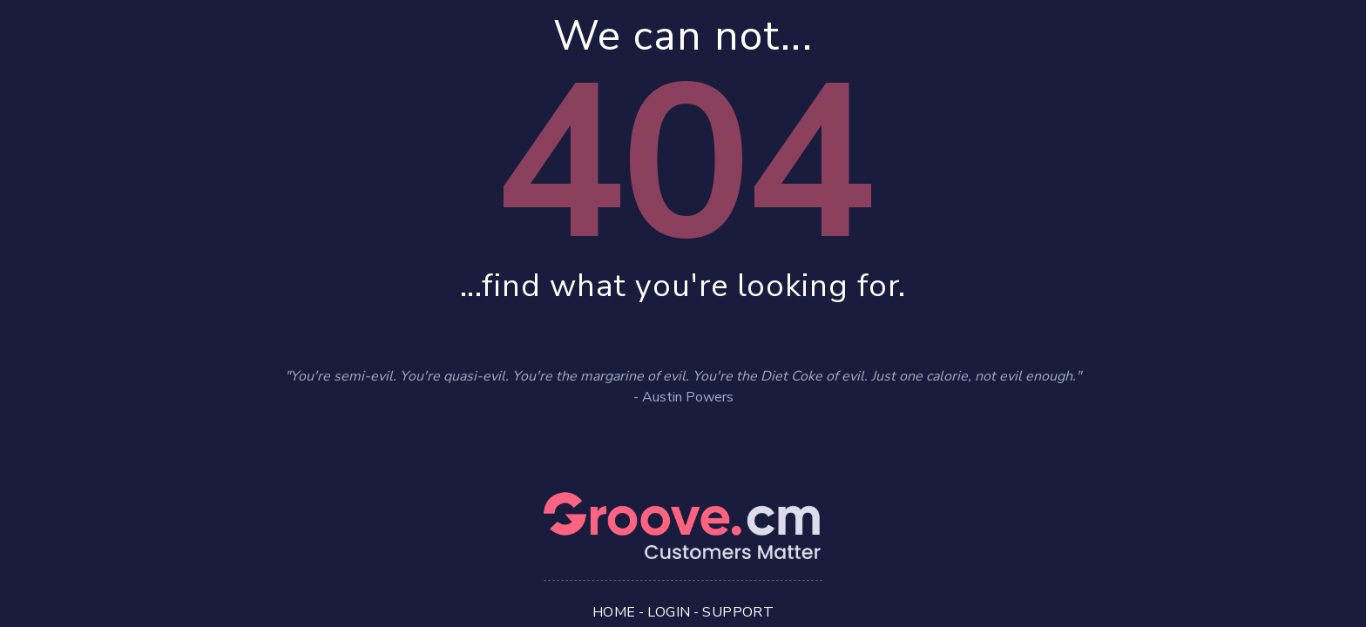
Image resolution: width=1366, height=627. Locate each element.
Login (668, 612)
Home (614, 612)
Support (738, 612)
